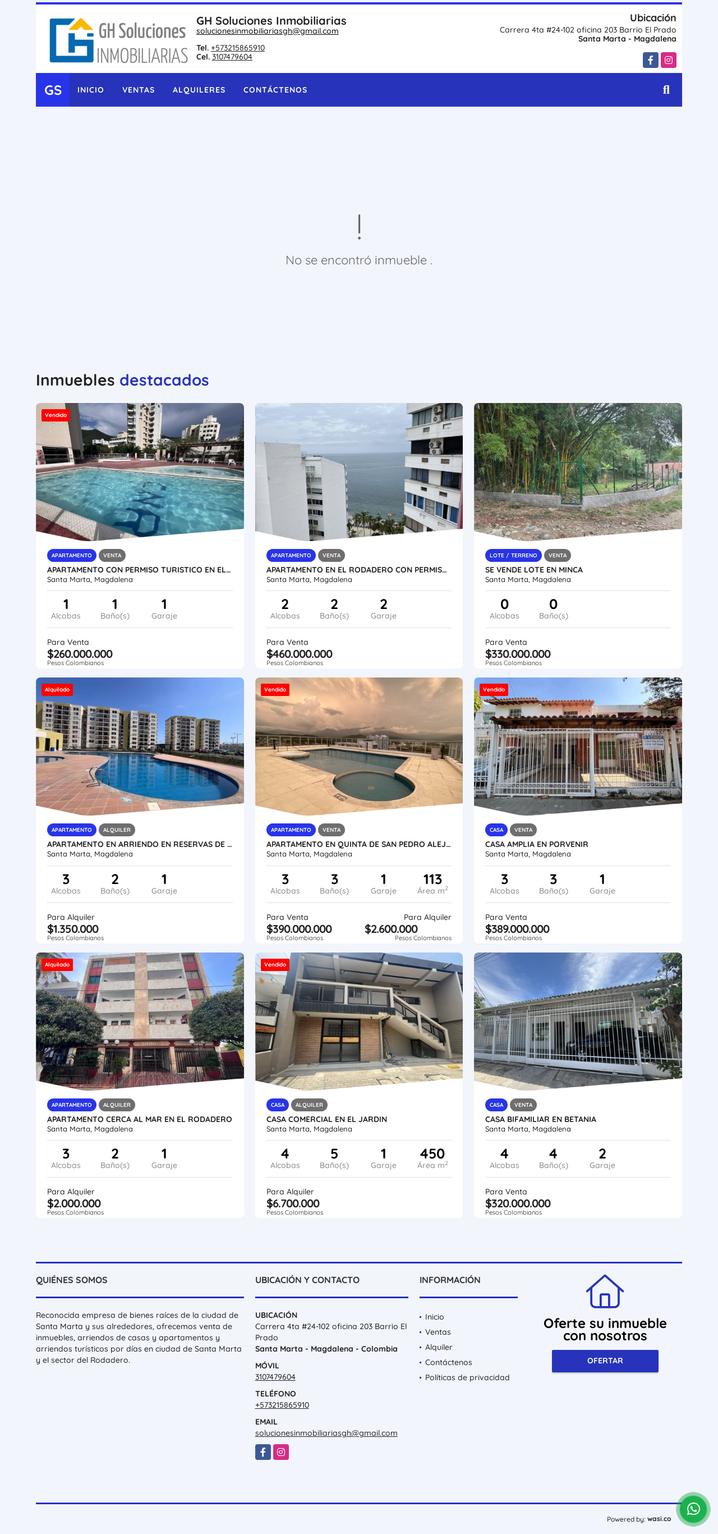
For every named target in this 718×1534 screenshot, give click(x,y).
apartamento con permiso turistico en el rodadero (140, 569)
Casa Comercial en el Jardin (326, 1119)
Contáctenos (275, 90)
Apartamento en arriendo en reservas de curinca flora (140, 844)
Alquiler (439, 1347)
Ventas (138, 90)
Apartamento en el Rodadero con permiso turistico (359, 569)
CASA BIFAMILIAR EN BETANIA (540, 1119)
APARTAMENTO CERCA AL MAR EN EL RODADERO (139, 1119)
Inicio (90, 90)
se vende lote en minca (534, 569)
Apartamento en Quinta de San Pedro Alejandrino (359, 844)
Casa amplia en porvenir (536, 844)
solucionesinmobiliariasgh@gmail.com (267, 31)
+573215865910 (238, 48)
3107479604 (232, 57)
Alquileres (199, 90)
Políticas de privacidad (467, 1377)
